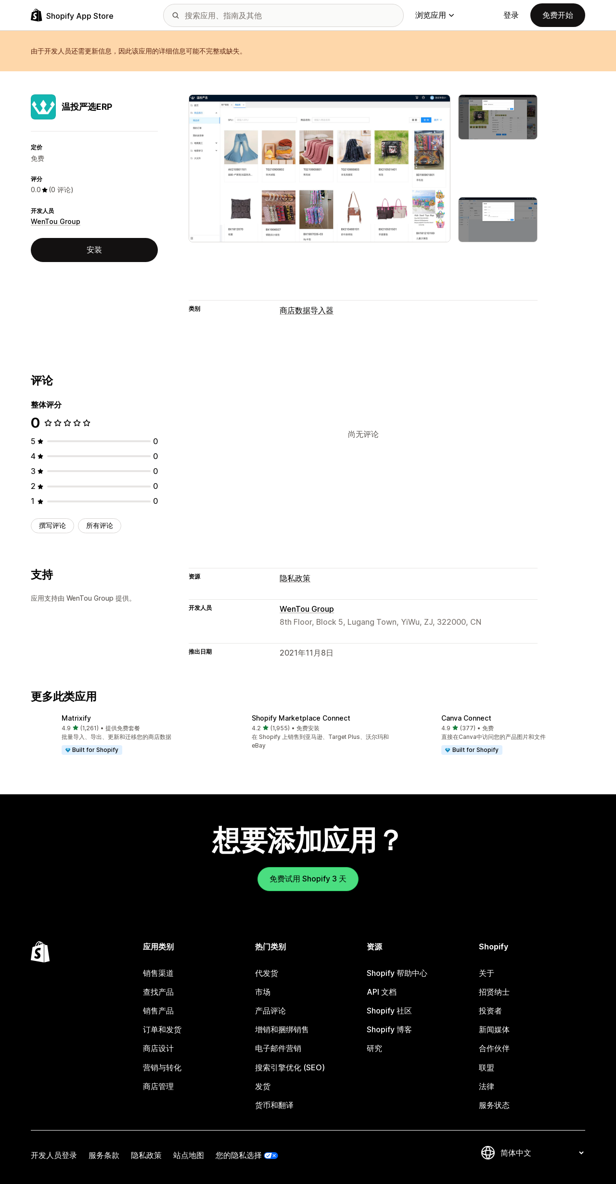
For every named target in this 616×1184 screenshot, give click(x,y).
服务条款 (104, 1155)
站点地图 (188, 1155)
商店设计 (158, 1048)
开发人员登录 (54, 1155)
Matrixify (76, 718)
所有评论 (99, 525)
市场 (262, 992)
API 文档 (382, 992)
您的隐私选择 (239, 1155)
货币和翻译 (274, 1105)
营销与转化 (162, 1067)
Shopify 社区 (389, 1010)
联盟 (486, 1067)
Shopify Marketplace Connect (301, 718)
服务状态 (494, 1105)
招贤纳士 (494, 992)
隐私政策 (295, 578)
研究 (374, 1048)
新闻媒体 (494, 1029)
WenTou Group (55, 221)
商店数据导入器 (307, 310)
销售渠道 (158, 973)
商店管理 (158, 1086)
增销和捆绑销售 (282, 1029)
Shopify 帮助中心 (397, 973)
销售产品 (158, 1010)
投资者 (490, 1010)
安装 (94, 249)
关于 (486, 973)
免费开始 (557, 15)
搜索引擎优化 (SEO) (290, 1067)
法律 (486, 1086)
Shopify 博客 (389, 1029)
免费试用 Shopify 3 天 (308, 878)
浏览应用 (434, 15)
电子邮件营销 (278, 1048)
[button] (118, 735)
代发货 (266, 973)
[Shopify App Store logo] (72, 15)
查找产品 (158, 992)
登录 (511, 15)
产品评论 (270, 1010)
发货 (262, 1086)
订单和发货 (162, 1029)
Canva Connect (466, 718)
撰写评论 (52, 525)
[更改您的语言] (542, 1152)
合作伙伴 (494, 1048)
